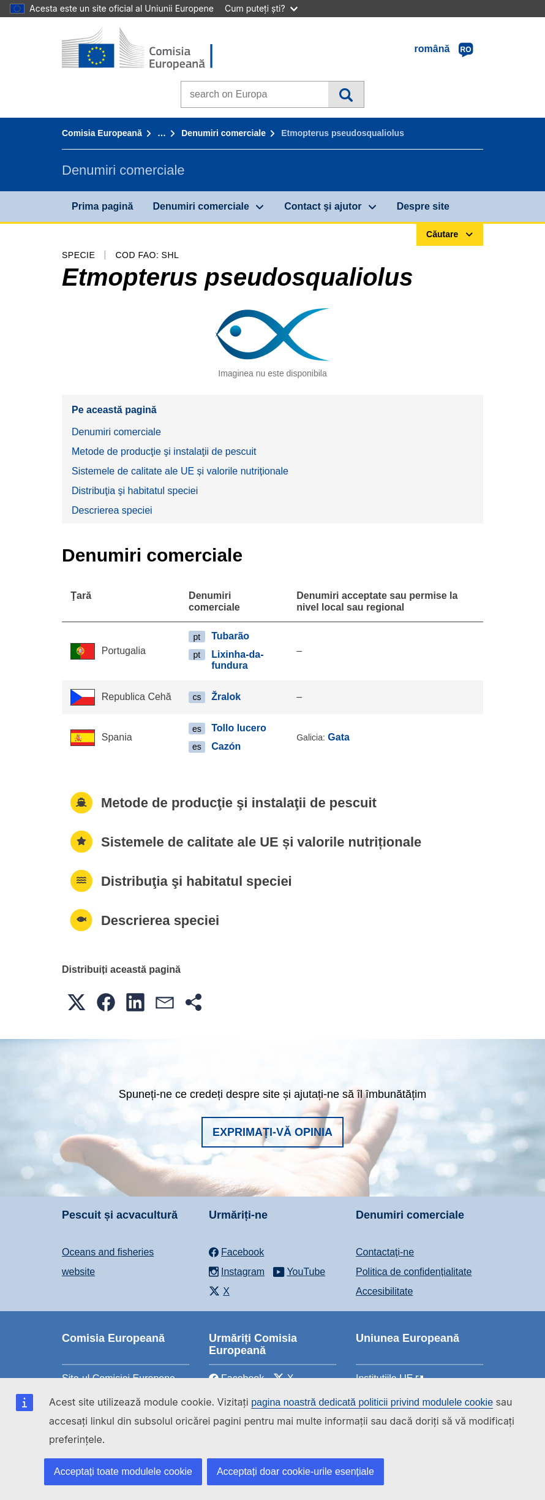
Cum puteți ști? (261, 8)
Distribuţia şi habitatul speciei (135, 490)
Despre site (423, 206)
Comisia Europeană (102, 133)
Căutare (345, 94)
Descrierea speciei (112, 510)
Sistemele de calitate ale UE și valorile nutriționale (180, 471)
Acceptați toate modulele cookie (123, 1471)
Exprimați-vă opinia (272, 1132)
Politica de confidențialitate (414, 1271)
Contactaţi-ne (385, 1252)
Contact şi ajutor (322, 206)
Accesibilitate (384, 1291)
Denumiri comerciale (223, 133)
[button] (76, 1002)
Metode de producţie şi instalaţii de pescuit (164, 451)
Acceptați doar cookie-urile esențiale (295, 1471)
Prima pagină (102, 206)
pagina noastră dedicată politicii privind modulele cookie (372, 1402)
